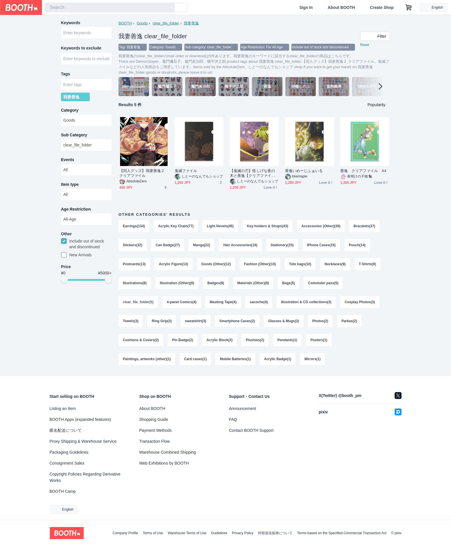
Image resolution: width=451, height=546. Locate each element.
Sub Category (74, 135)
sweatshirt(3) (195, 321)
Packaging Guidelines (68, 452)
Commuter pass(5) (323, 283)
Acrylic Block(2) (220, 340)
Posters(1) (318, 340)
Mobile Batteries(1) (235, 359)
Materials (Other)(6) (253, 283)
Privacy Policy (242, 533)
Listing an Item (62, 408)
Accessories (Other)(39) (320, 226)
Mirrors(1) (312, 359)
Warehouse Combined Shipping (167, 452)
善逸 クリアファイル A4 (363, 171)
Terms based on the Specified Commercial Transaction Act (342, 533)
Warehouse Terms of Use (187, 533)
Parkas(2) (349, 321)
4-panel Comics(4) (181, 302)
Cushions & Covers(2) (141, 340)
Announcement (242, 408)
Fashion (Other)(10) (260, 264)
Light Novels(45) (220, 226)
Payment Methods (155, 430)
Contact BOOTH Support (251, 430)
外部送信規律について (275, 533)
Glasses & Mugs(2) (283, 321)
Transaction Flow (154, 441)
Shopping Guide (153, 419)
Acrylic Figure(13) (173, 264)
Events (67, 160)
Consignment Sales (66, 463)
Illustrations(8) (135, 283)
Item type (70, 184)
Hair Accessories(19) (240, 245)
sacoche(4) (259, 302)
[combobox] (109, 7)
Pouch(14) (357, 245)
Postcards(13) (134, 264)
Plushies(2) (255, 340)
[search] (168, 8)
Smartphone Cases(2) (237, 321)
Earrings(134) (134, 226)
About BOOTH (341, 7)
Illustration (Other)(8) (177, 283)
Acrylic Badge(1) (277, 359)
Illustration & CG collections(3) (306, 302)
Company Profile (125, 533)
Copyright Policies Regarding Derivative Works (85, 477)
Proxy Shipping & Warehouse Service (82, 441)
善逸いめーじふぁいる (304, 171)
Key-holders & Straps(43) (267, 226)
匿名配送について (65, 430)
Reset (364, 45)
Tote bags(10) (300, 264)
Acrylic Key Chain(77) (176, 226)
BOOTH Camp (62, 491)
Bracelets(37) (364, 226)
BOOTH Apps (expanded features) (80, 419)
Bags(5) (288, 283)
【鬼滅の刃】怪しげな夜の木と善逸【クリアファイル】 (252, 173)
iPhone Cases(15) (321, 245)
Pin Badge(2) (182, 340)
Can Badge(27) (168, 245)
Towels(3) (130, 321)
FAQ (233, 419)
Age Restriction (76, 209)
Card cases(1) (195, 359)
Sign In (306, 7)
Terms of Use (153, 533)
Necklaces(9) (334, 264)
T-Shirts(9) (367, 264)
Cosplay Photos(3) (360, 302)
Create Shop (381, 7)
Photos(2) (320, 321)
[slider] (64, 279)
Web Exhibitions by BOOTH (164, 463)
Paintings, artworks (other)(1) (147, 359)
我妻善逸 (191, 23)
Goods (142, 23)
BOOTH (125, 23)
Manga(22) (201, 245)
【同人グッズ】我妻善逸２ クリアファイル (142, 173)
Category (70, 110)
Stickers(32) (132, 245)
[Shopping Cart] (408, 7)
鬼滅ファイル (186, 171)
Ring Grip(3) (161, 321)
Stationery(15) (282, 245)
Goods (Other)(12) (216, 264)
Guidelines (219, 533)
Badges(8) (215, 283)
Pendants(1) (287, 340)
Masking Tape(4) (223, 302)
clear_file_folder (165, 23)
